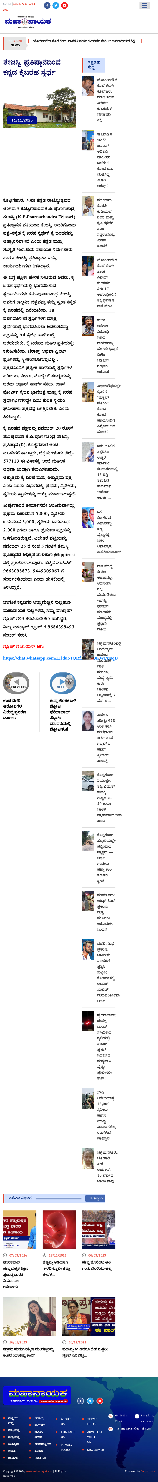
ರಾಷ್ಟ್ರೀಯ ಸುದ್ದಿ (13, 1420)
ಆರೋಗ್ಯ (39, 1418)
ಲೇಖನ (11, 1451)
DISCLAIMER (94, 1450)
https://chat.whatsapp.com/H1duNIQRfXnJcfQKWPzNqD (60, 659)
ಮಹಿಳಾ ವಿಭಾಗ (39, 1434)
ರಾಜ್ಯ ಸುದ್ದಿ (14, 1430)
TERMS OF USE (92, 1421)
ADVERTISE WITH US (94, 1437)
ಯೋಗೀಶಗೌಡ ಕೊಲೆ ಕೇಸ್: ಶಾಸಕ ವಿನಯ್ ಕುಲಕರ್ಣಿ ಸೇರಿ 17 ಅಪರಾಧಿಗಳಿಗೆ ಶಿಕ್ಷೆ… (91, 41)
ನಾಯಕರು (40, 1425)
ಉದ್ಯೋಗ (13, 1444)
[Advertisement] (39, 165)
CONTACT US (68, 1434)
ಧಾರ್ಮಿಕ (12, 1458)
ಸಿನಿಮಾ (39, 1451)
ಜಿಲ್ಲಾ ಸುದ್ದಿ (14, 1437)
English (40, 1458)
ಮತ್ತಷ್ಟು (94, 1198)
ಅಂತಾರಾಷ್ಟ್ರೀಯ (42, 1444)
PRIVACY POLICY (66, 1447)
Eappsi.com (148, 1471)
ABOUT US (66, 1421)
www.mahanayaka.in (39, 1471)
